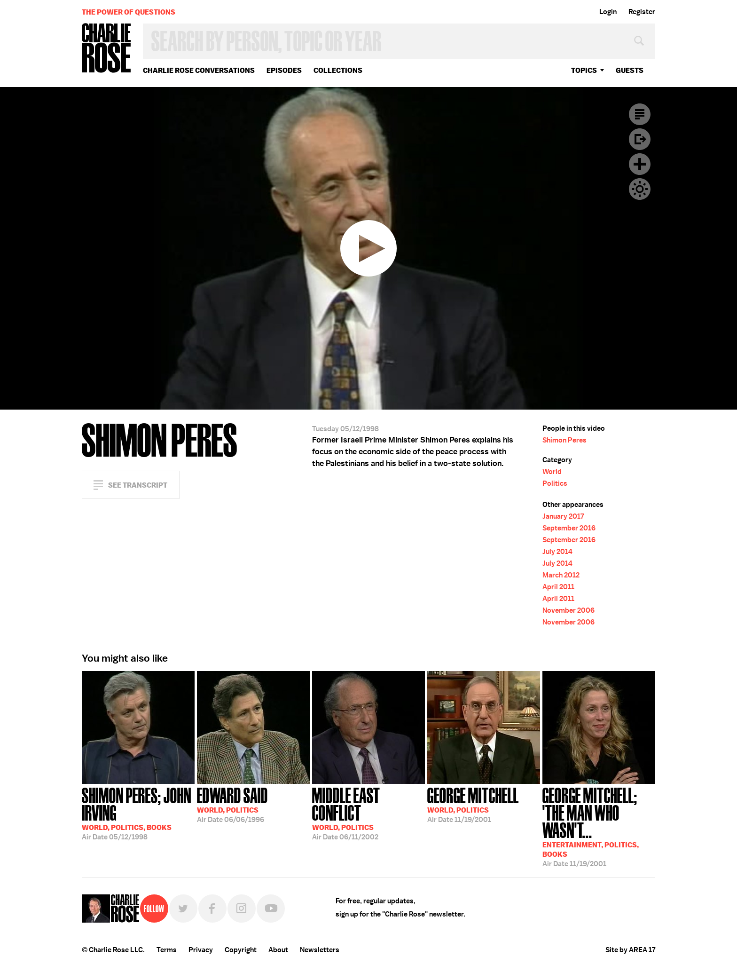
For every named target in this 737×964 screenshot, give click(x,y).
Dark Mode (640, 189)
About (278, 950)
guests (629, 70)
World (552, 471)
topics (584, 70)
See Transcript (137, 485)
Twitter (183, 908)
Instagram (241, 908)
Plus (640, 164)
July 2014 (557, 551)
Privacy (200, 950)
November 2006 (568, 610)
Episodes (284, 70)
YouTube (271, 908)
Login (608, 11)
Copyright (241, 950)
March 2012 (561, 575)
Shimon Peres (564, 440)
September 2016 (569, 528)
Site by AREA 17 (630, 950)
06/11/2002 (368, 813)
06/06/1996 (232, 804)
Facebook (212, 908)
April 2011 (558, 587)
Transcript (640, 114)
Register (641, 11)
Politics (554, 483)
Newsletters (319, 950)
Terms (167, 950)
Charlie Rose (107, 48)
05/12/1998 (138, 813)
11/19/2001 (473, 804)
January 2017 (563, 516)
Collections (338, 70)
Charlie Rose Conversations (199, 70)
